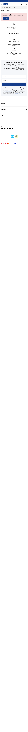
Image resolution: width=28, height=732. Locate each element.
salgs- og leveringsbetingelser (7, 91)
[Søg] (25, 7)
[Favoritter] (21, 4)
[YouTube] (10, 128)
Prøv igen (6, 18)
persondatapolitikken (18, 93)
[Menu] (1, 4)
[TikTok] (12, 128)
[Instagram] (4, 128)
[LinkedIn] (7, 128)
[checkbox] (2, 87)
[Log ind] (23, 4)
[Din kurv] (26, 4)
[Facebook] (2, 128)
